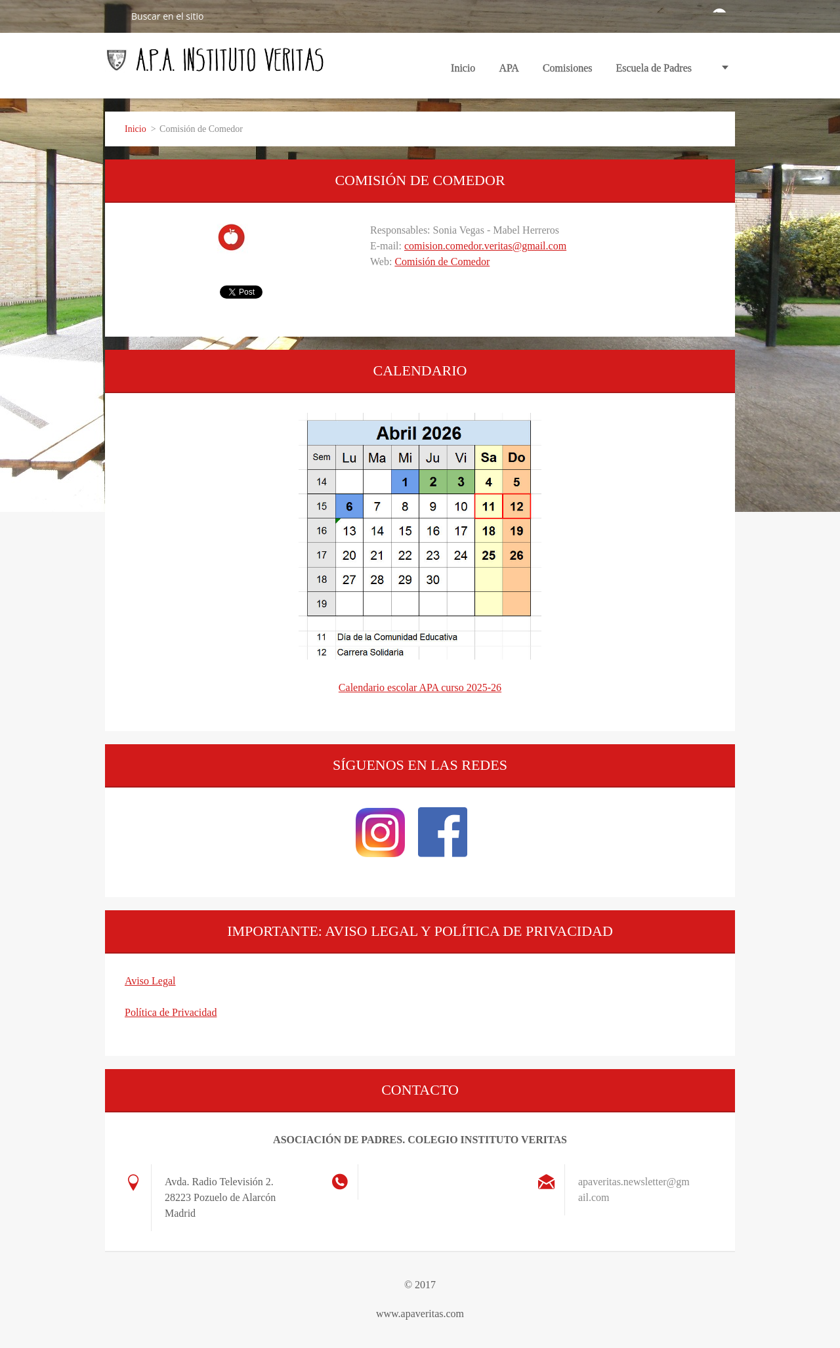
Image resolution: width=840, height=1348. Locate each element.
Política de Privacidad (171, 1012)
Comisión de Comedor (442, 261)
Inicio (463, 68)
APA (509, 72)
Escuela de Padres (654, 68)
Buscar (113, 16)
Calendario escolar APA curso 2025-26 (420, 687)
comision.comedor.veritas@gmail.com (485, 245)
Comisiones (567, 72)
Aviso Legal (150, 980)
